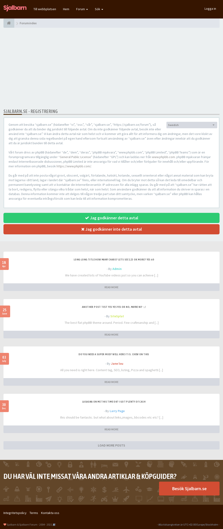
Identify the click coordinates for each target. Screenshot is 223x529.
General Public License (75, 157)
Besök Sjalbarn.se (189, 488)
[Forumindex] (8, 23)
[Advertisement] (111, 68)
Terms (34, 513)
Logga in (210, 8)
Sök (99, 9)
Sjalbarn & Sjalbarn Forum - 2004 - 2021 (29, 524)
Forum (82, 9)
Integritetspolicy (15, 513)
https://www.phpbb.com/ (74, 166)
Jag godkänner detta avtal (111, 217)
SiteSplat (117, 316)
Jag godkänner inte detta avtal (111, 229)
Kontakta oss (50, 513)
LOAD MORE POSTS (111, 445)
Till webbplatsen (44, 9)
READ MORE (111, 287)
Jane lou (117, 363)
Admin (117, 269)
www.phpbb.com (163, 157)
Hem (66, 9)
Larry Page (117, 411)
